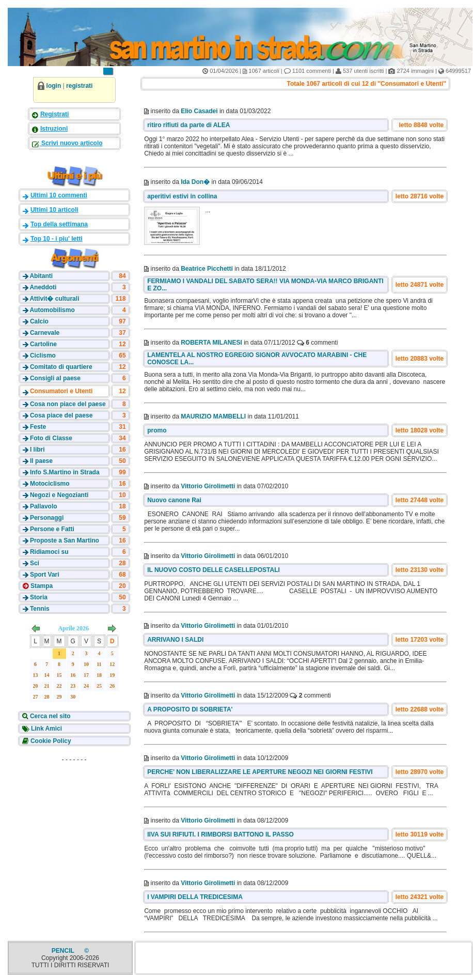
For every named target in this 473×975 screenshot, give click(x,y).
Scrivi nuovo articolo (71, 143)
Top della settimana (59, 224)
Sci (34, 563)
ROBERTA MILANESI (211, 342)
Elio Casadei (199, 111)
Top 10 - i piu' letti (56, 238)
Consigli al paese (55, 378)
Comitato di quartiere (61, 366)
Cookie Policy (50, 741)
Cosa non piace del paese (68, 404)
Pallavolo (43, 506)
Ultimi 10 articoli (54, 209)
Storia (39, 597)
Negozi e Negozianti (59, 495)
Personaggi (47, 517)
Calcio (39, 321)
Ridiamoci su (49, 551)
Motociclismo (50, 483)
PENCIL (64, 950)
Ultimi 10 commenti (58, 195)
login (53, 85)
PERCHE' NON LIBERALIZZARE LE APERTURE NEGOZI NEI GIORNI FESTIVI (259, 772)
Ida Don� (195, 181)
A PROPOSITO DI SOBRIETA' (189, 709)
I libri (37, 449)
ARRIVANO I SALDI (175, 639)
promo (156, 430)
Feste (38, 426)
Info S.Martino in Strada (65, 472)
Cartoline (43, 344)
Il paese (41, 461)
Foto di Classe (51, 438)
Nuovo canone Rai (174, 500)
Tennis (40, 608)
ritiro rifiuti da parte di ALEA (188, 125)
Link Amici (45, 728)
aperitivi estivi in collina (182, 196)
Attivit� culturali (54, 298)
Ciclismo (43, 355)
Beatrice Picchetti (207, 268)
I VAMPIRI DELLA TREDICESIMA (195, 897)
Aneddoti (42, 287)
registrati (79, 85)
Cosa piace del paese (61, 415)
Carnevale (44, 332)
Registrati (54, 114)
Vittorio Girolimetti (208, 486)
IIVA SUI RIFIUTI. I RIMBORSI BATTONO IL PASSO (220, 834)
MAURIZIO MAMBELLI (213, 416)
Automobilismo (51, 310)
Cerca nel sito (49, 716)
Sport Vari (44, 574)
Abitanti (41, 276)
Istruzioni (54, 128)
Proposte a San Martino (64, 540)
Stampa (41, 586)
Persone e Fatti (52, 529)
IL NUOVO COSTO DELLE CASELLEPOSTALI (213, 570)
